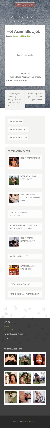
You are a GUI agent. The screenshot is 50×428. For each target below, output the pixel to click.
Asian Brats (25, 17)
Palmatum (33, 422)
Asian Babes (15, 122)
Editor (29, 36)
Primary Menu (25, 5)
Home (6, 327)
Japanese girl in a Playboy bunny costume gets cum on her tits (15, 100)
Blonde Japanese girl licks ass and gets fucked (35, 97)
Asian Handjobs (18, 130)
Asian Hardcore (18, 138)
